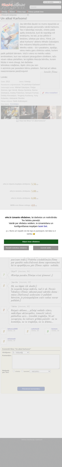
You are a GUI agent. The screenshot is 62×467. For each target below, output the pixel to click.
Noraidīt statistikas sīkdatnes (16, 248)
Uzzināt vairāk (45, 248)
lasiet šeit (42, 226)
